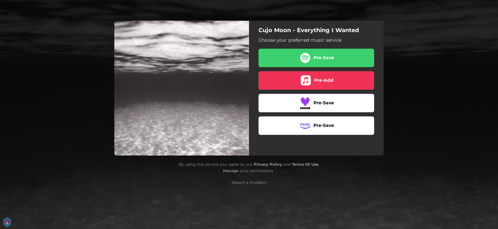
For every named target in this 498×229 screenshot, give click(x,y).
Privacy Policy (268, 164)
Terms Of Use (305, 164)
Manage (231, 170)
